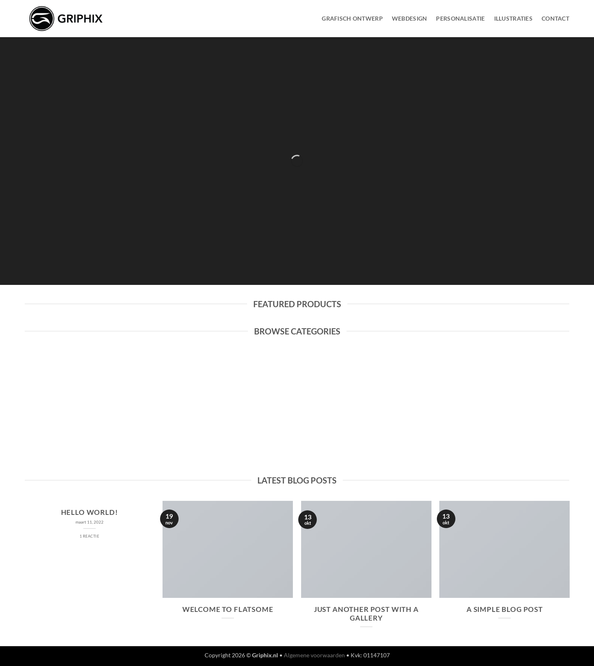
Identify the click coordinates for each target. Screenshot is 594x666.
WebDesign (409, 18)
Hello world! (89, 512)
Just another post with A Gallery (366, 614)
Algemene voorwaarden (314, 655)
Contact (555, 18)
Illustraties (513, 18)
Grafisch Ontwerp (352, 18)
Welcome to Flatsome (227, 609)
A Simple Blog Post (505, 609)
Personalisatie (460, 18)
